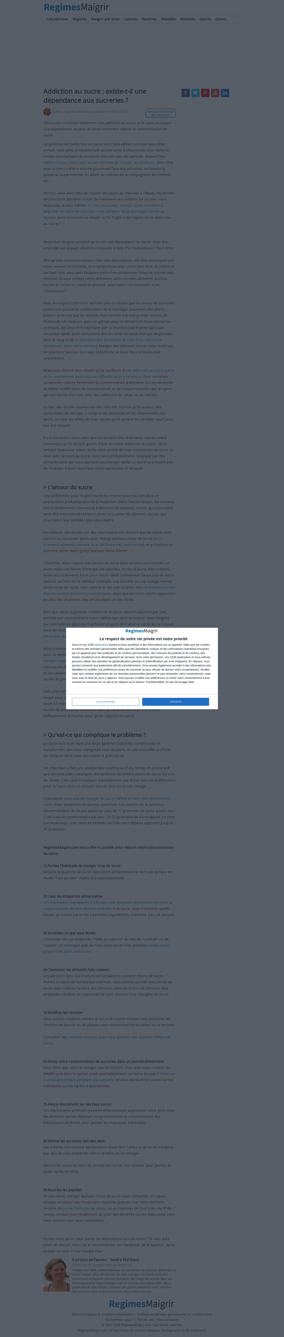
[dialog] (142, 668)
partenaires (101, 644)
